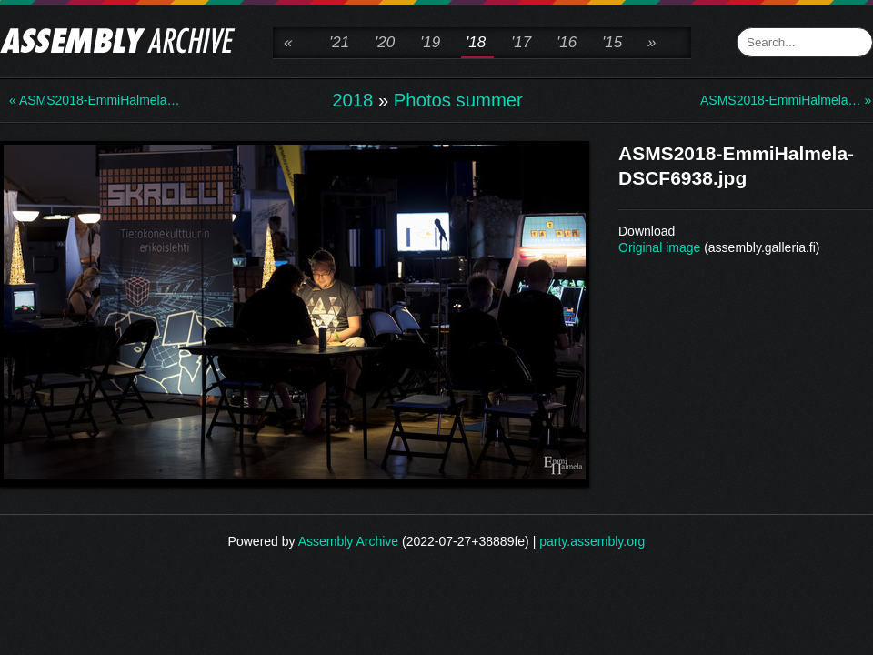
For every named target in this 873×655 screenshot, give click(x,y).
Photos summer (458, 100)
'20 (385, 42)
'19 (430, 42)
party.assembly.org (592, 541)
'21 (339, 42)
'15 (612, 42)
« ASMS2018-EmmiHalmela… (82, 100)
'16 (567, 42)
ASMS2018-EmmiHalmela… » (773, 100)
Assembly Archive (348, 541)
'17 (521, 42)
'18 (476, 42)
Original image (659, 247)
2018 (352, 100)
